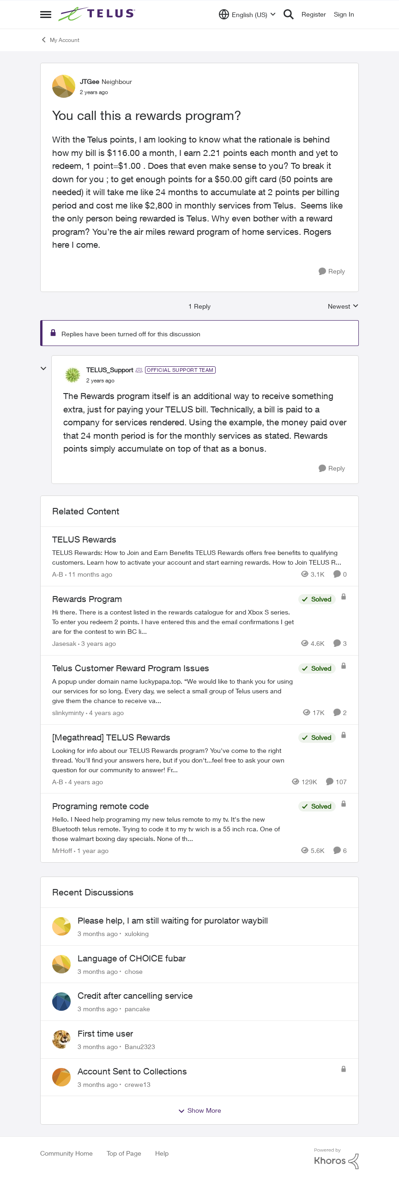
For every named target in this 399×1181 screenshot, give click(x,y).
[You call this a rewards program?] (100, 380)
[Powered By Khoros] (336, 1158)
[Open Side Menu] (46, 14)
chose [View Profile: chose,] (134, 971)
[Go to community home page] (98, 14)
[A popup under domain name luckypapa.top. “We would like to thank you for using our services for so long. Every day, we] (173, 690)
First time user (105, 1033)
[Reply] (332, 271)
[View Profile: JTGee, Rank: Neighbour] (63, 86)
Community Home (66, 1153)
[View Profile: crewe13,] (61, 1077)
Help (162, 1153)
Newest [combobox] (343, 306)
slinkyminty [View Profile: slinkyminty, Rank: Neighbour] (68, 712)
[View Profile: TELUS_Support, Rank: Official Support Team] (72, 375)
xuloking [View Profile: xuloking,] (137, 933)
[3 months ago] (98, 933)
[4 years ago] (105, 712)
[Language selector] (247, 14)
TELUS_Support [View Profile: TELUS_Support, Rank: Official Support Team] (109, 370)
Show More (199, 1110)
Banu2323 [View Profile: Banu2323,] (140, 1046)
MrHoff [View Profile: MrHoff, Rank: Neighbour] (62, 850)
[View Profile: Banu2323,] (61, 1039)
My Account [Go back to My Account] (59, 39)
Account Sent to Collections (132, 1071)
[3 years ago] (97, 643)
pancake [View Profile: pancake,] (137, 1009)
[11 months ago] (88, 574)
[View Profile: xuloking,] (61, 926)
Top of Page (124, 1153)
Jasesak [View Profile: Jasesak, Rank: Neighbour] (64, 643)
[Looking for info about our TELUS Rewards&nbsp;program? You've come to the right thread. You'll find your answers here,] (173, 759)
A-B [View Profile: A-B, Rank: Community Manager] (57, 574)
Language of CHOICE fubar (132, 958)
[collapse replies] (43, 368)
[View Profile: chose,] (61, 964)
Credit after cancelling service (135, 995)
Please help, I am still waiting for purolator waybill (173, 920)
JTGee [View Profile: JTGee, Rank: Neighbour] (89, 81)
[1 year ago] (91, 850)
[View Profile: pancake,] (61, 1001)
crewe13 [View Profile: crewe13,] (138, 1084)
